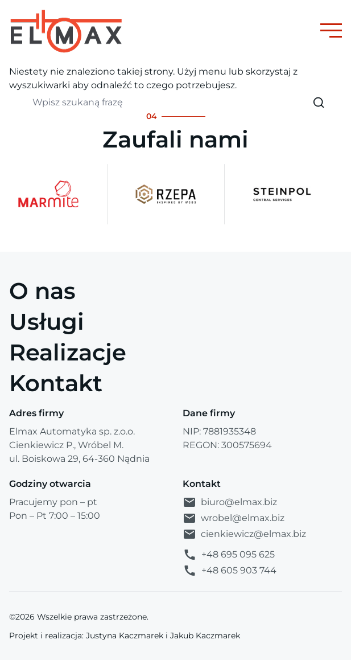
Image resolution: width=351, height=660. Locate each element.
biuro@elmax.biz (230, 502)
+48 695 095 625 (229, 554)
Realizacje (67, 352)
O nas (42, 291)
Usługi (46, 321)
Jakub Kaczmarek (205, 635)
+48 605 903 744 (229, 570)
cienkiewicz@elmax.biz (244, 534)
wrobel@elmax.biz (233, 518)
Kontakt (55, 383)
